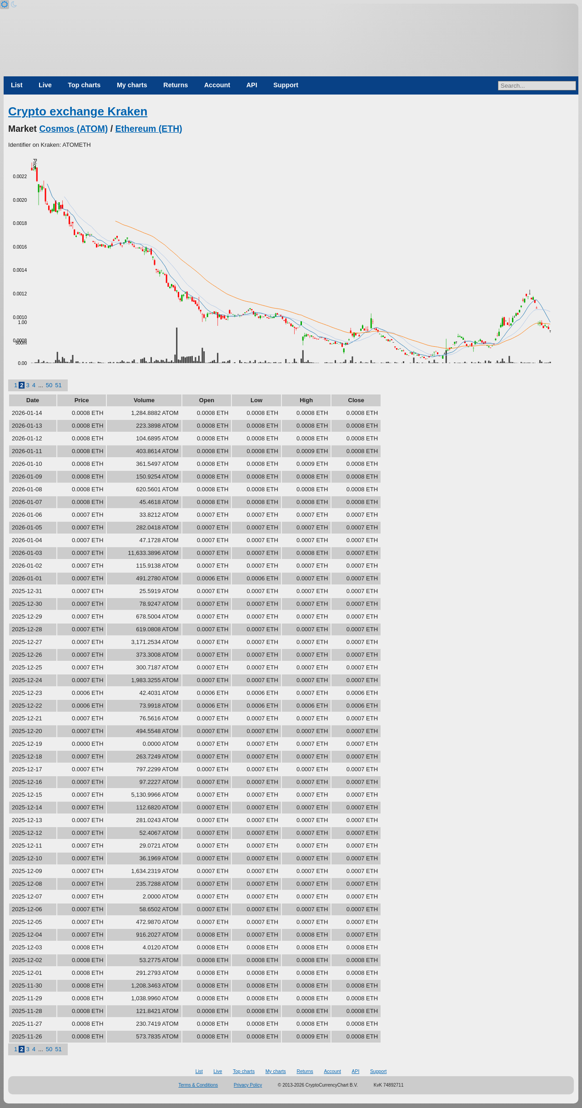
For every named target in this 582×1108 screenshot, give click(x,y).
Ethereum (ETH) (148, 129)
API (251, 85)
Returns (175, 85)
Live (45, 85)
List (16, 85)
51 (58, 385)
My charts (132, 85)
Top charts (84, 85)
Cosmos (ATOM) (73, 129)
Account (217, 85)
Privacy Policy (248, 1085)
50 (49, 385)
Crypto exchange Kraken (77, 111)
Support (285, 85)
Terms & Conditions (198, 1085)
